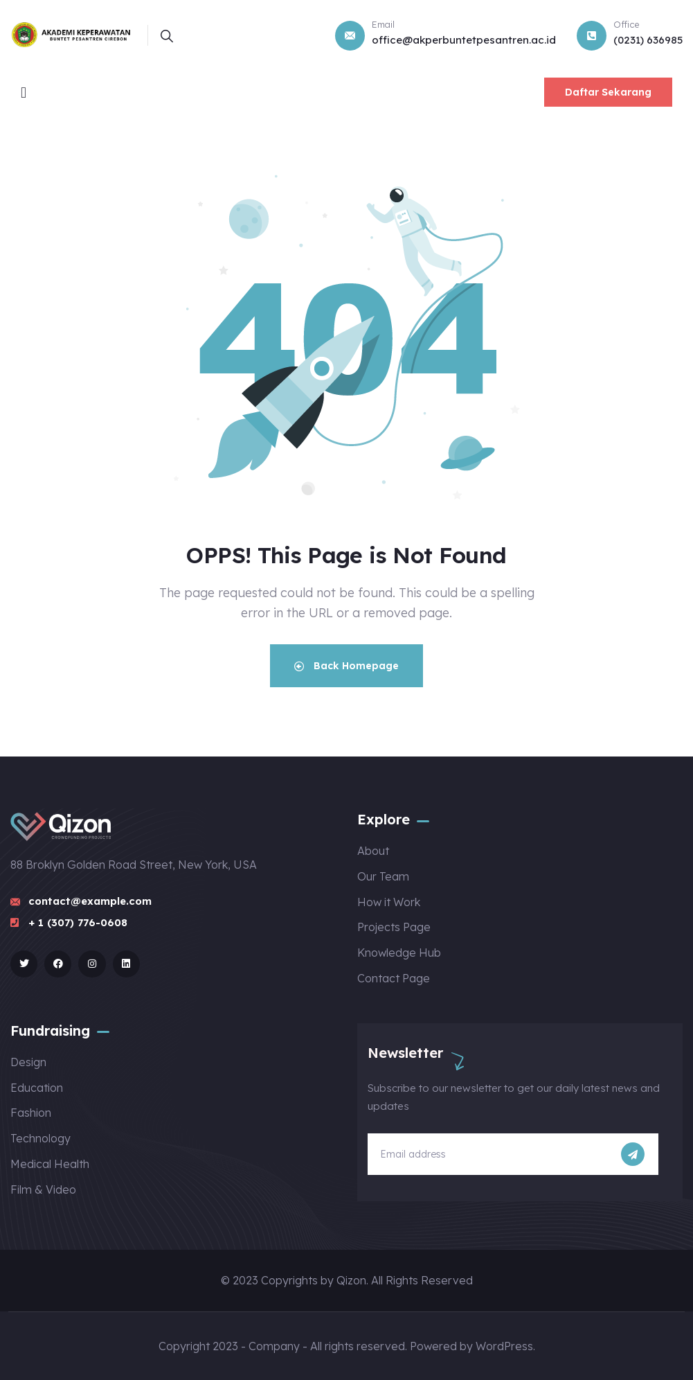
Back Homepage (346, 666)
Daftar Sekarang (608, 92)
